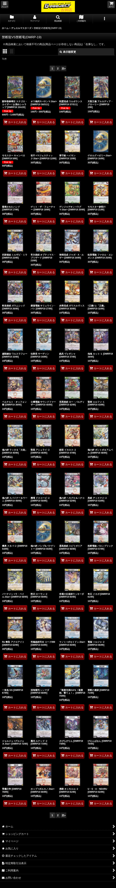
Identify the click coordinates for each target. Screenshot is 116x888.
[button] (4, 4)
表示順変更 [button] (68, 51)
